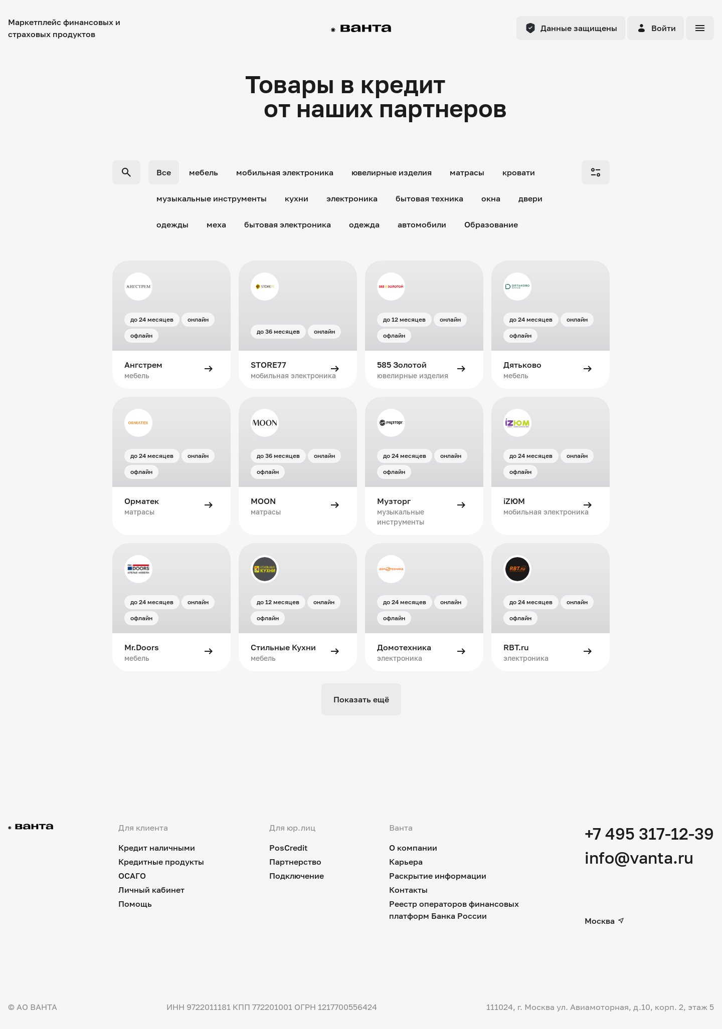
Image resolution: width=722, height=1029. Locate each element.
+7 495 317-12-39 (649, 833)
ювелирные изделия (391, 172)
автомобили (422, 224)
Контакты (408, 890)
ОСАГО (132, 876)
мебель (203, 172)
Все (163, 172)
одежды (172, 224)
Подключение (296, 876)
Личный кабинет (151, 890)
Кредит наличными (156, 848)
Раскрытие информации (437, 876)
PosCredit (288, 848)
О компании (413, 848)
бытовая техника (429, 198)
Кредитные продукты (161, 862)
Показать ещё (361, 699)
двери (530, 198)
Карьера (406, 862)
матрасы (467, 172)
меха (216, 224)
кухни (296, 198)
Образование (491, 224)
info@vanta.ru (639, 858)
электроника (352, 198)
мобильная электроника (284, 172)
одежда (364, 224)
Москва (605, 921)
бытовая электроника (287, 224)
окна (490, 198)
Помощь (135, 904)
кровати (518, 172)
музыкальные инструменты (211, 198)
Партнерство (295, 862)
